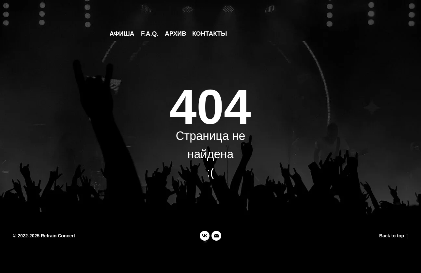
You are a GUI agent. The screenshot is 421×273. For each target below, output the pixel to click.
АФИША (122, 33)
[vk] (205, 236)
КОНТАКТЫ (209, 33)
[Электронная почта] (216, 236)
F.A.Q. (150, 33)
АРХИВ (175, 33)
